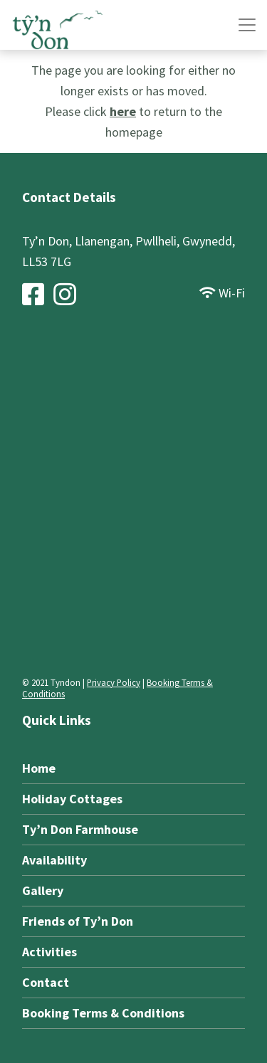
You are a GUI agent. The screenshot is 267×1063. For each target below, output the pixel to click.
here (123, 111)
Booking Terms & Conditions (103, 1013)
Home (39, 768)
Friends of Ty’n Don (77, 921)
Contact (45, 982)
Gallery (42, 890)
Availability (54, 860)
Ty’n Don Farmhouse (80, 829)
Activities (49, 951)
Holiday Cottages (72, 798)
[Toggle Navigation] (247, 25)
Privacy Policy (113, 682)
